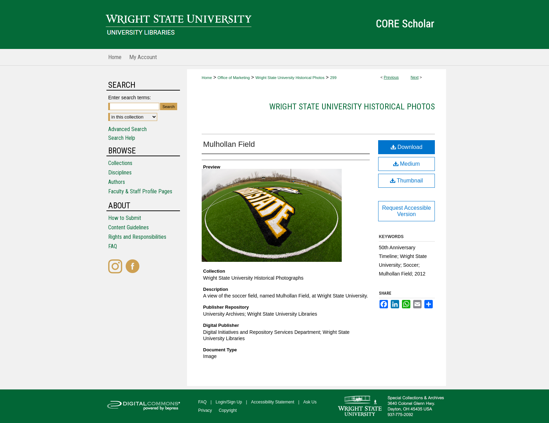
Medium (406, 164)
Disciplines (120, 172)
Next (415, 77)
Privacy (205, 410)
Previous (391, 77)
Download (407, 147)
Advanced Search (127, 129)
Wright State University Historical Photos (289, 78)
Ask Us (310, 402)
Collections (120, 163)
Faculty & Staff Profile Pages (140, 191)
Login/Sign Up (229, 402)
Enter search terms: (129, 97)
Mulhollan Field (229, 144)
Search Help (121, 138)
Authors (116, 182)
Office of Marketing (233, 78)
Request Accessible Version (406, 211)
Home (207, 78)
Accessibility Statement (272, 402)
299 (333, 78)
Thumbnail (406, 181)
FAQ (112, 246)
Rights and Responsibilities (137, 237)
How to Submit (124, 218)
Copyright (228, 410)
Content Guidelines (128, 227)
